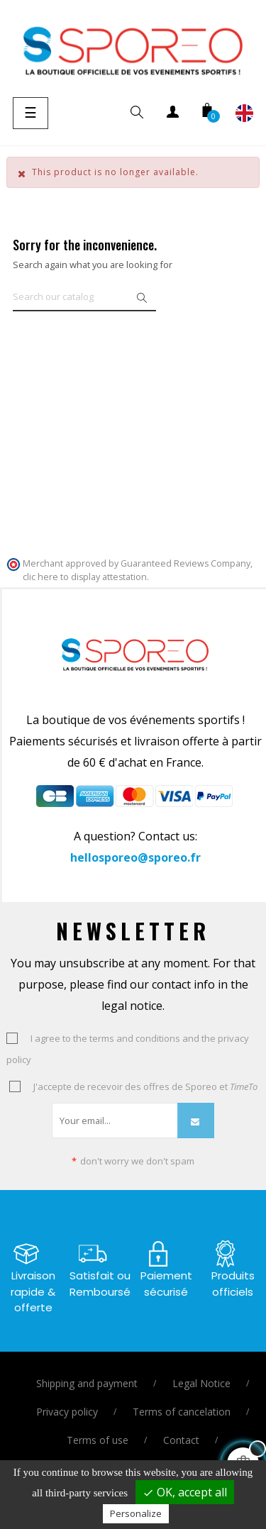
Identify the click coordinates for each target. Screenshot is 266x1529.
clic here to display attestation (85, 577)
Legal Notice (201, 1383)
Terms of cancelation (182, 1411)
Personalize (136, 1513)
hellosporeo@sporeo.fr (135, 857)
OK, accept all (185, 1492)
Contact (181, 1440)
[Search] (84, 297)
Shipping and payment (87, 1383)
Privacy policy (67, 1411)
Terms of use (97, 1440)
